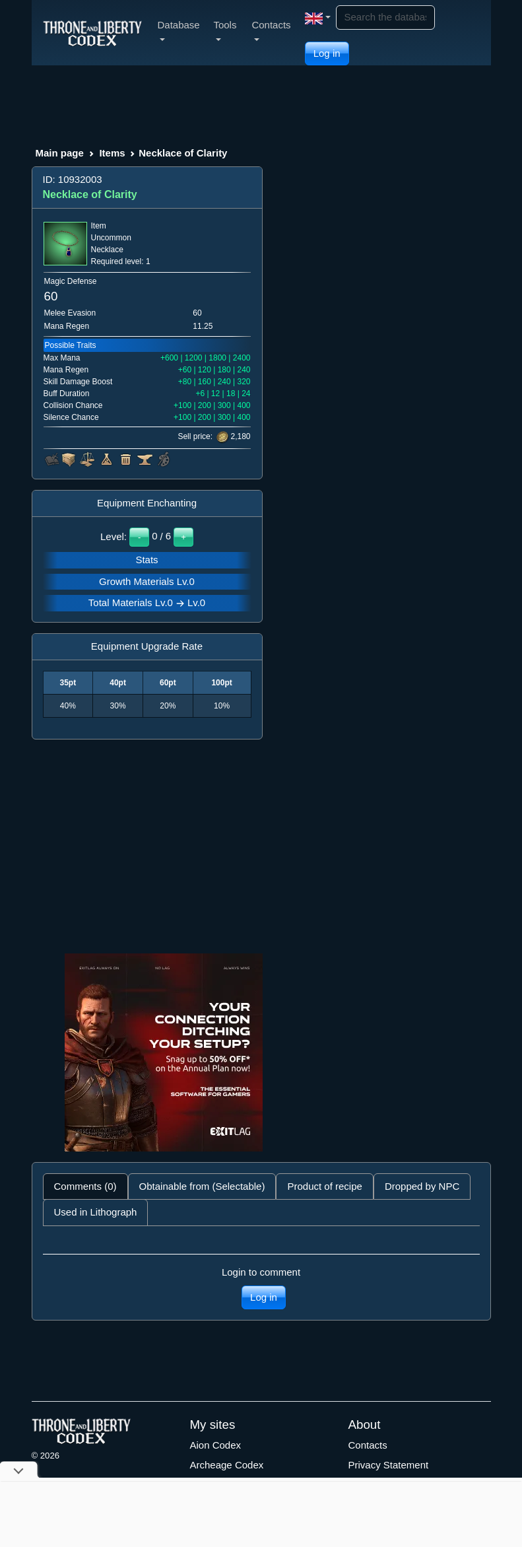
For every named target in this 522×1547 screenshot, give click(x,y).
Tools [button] (224, 30)
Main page (60, 152)
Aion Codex (216, 1445)
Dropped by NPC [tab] (422, 1186)
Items (112, 152)
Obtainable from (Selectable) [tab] (202, 1186)
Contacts (367, 1445)
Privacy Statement (388, 1464)
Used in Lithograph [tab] (95, 1212)
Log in (327, 53)
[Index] (92, 32)
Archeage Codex (227, 1464)
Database (179, 30)
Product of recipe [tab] (324, 1186)
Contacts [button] (270, 30)
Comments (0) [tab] (85, 1186)
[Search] (385, 17)
